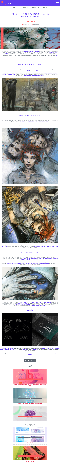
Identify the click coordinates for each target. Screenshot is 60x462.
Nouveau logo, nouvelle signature (10, 349)
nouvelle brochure (35, 349)
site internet (24, 349)
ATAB (12, 348)
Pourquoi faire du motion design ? (30, 421)
